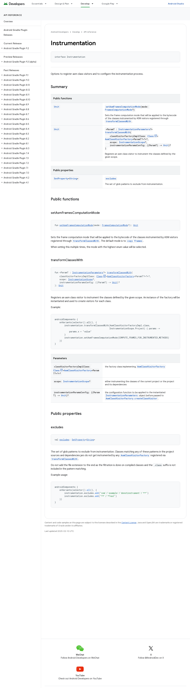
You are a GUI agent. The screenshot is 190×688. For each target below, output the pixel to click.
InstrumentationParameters (134, 129)
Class (150, 136)
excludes (111, 178)
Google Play (108, 3)
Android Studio (176, 3)
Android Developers (59, 32)
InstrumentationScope (132, 142)
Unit (56, 106)
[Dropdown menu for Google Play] (118, 3)
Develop (76, 32)
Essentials (37, 3)
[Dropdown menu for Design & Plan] (73, 3)
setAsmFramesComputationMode (123, 106)
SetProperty (61, 178)
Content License (128, 522)
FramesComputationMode (118, 109)
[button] (20, 48)
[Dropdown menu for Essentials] (47, 3)
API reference (13, 15)
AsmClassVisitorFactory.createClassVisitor (131, 398)
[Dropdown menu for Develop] (94, 3)
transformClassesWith (118, 121)
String (73, 178)
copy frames (134, 240)
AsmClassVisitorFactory (118, 139)
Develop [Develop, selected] (85, 3)
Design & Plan (62, 3)
